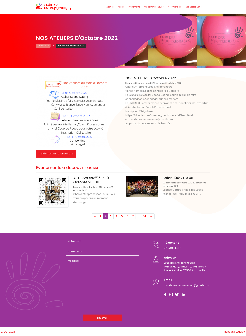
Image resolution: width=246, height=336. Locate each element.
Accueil (110, 6)
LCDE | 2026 (8, 331)
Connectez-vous (193, 6)
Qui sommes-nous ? (154, 6)
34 (144, 216)
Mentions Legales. (234, 331)
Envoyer (102, 318)
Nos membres (174, 6)
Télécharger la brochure (56, 153)
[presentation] (90, 306)
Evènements (134, 6)
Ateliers (121, 6)
